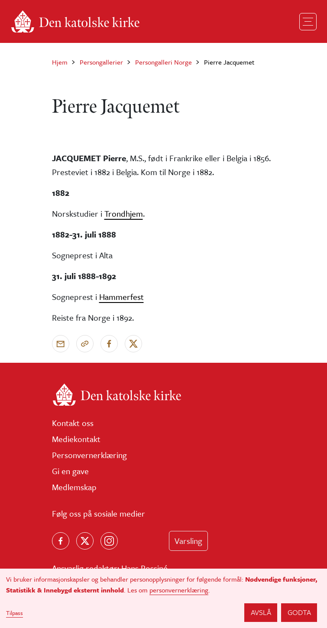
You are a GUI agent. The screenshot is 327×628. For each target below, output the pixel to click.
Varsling (188, 541)
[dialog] (163, 598)
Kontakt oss (73, 423)
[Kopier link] (85, 343)
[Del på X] (133, 343)
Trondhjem (123, 213)
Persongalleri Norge (163, 62)
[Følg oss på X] (85, 541)
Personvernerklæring (89, 455)
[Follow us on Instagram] (109, 541)
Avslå (261, 612)
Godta (299, 612)
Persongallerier (101, 62)
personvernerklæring (178, 590)
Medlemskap (74, 487)
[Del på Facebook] (109, 343)
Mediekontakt (76, 439)
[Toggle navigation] (308, 21)
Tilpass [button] (14, 612)
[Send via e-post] (60, 343)
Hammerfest (121, 297)
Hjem (60, 62)
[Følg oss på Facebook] (60, 541)
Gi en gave (70, 471)
